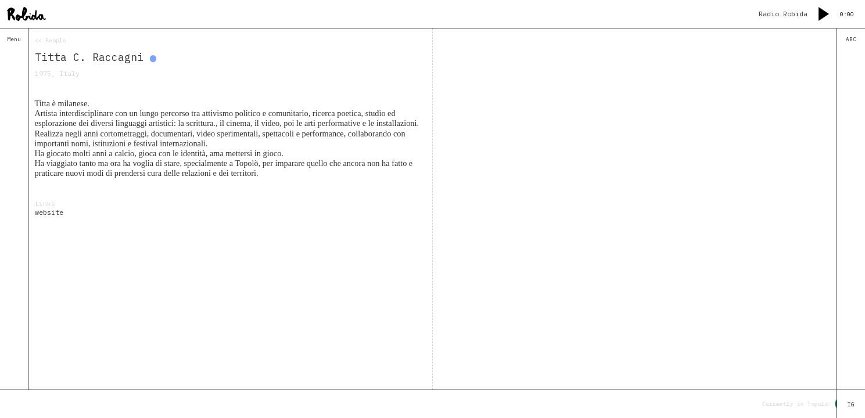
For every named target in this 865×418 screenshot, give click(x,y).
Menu (14, 39)
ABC (851, 39)
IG (851, 404)
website (49, 212)
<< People (50, 40)
